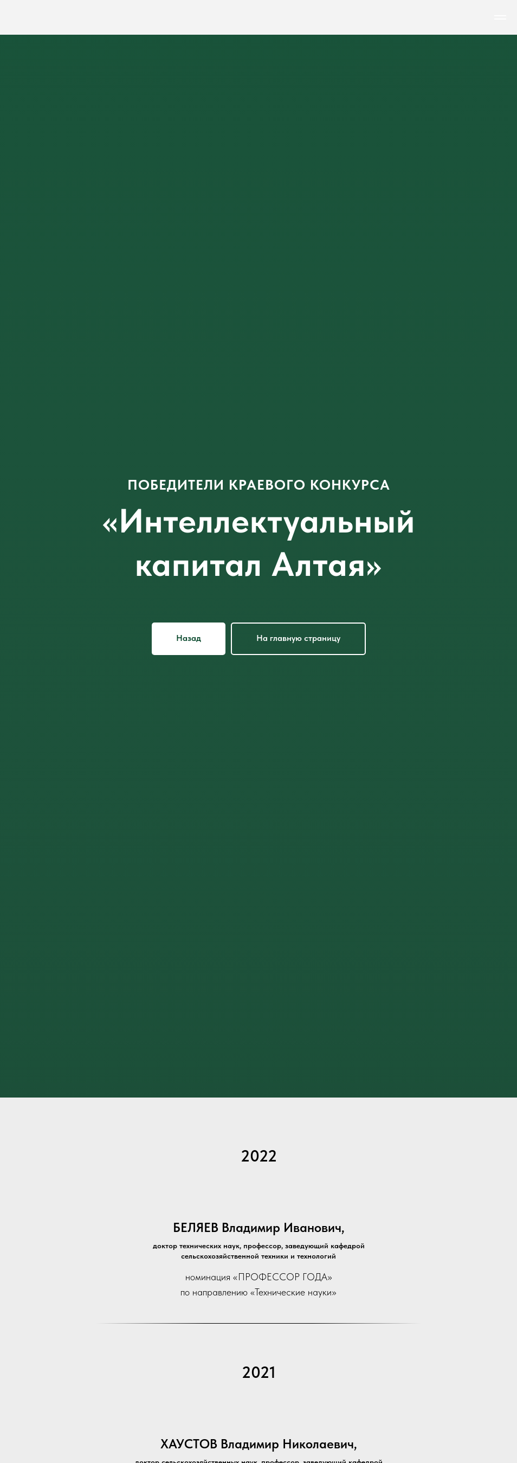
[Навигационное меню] (500, 17)
